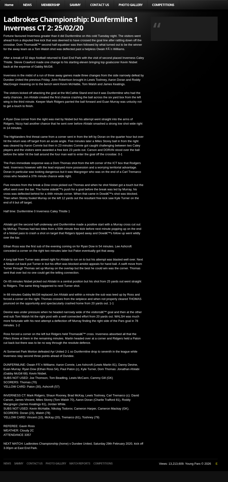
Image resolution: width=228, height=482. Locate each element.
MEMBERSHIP (50, 5)
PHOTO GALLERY (130, 5)
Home (9, 5)
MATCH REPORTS (79, 463)
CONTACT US (99, 5)
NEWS (27, 5)
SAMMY (75, 5)
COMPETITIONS (163, 5)
